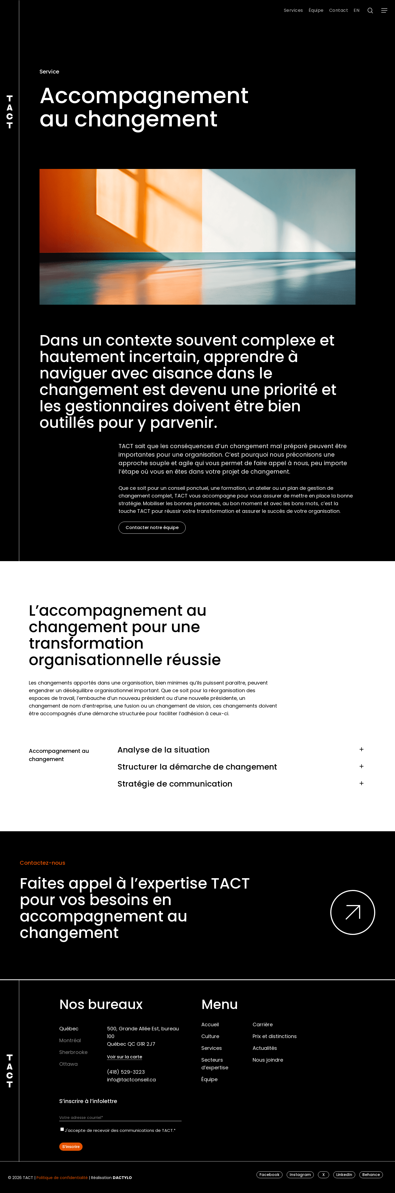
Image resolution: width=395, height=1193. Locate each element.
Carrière (263, 1024)
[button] (384, 10)
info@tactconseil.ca (131, 1079)
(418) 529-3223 (126, 1071)
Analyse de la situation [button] (241, 749)
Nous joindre (268, 1059)
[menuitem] (356, 10)
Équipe (209, 1079)
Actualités (265, 1048)
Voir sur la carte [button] (124, 1057)
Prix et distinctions (275, 1036)
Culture (210, 1036)
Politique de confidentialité (62, 1177)
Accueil (210, 1024)
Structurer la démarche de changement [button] (241, 766)
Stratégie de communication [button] (241, 783)
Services (211, 1048)
